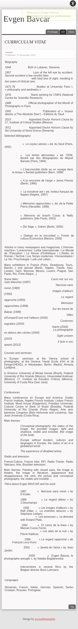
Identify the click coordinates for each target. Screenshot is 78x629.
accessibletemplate (45, 619)
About (71, 32)
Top (72, 607)
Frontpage (53, 32)
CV (63, 32)
